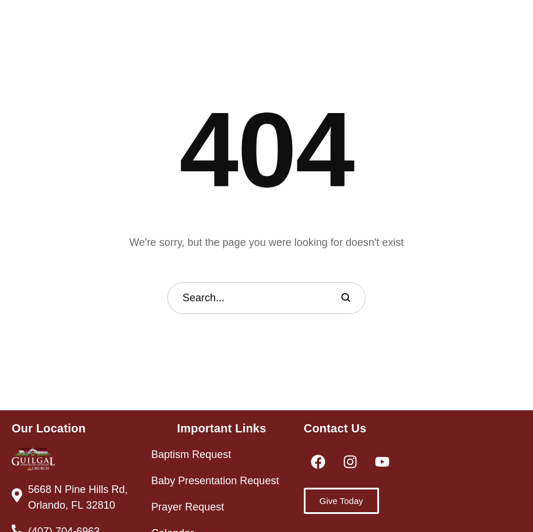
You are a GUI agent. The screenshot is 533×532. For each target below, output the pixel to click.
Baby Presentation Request (215, 481)
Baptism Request (191, 454)
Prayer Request (187, 507)
